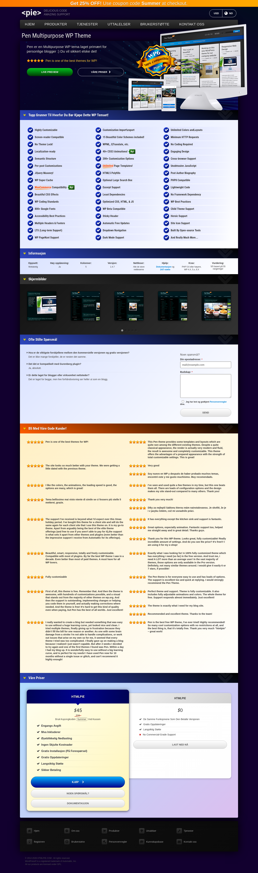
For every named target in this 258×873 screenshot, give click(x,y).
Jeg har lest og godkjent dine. (203, 402)
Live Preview (42, 72)
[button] (122, 330)
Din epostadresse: (198, 359)
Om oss (75, 830)
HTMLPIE (78, 696)
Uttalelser (119, 24)
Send (205, 412)
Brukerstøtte (154, 24)
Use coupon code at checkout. (129, 3)
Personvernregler (218, 402)
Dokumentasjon (163, 267)
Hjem (30, 24)
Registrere (39, 841)
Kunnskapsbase (154, 841)
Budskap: (193, 372)
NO (232, 13)
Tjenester (87, 24)
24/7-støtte (165, 269)
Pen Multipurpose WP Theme (56, 35)
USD (218, 13)
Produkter (55, 24)
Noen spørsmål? (78, 793)
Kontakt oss (191, 24)
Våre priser (99, 72)
